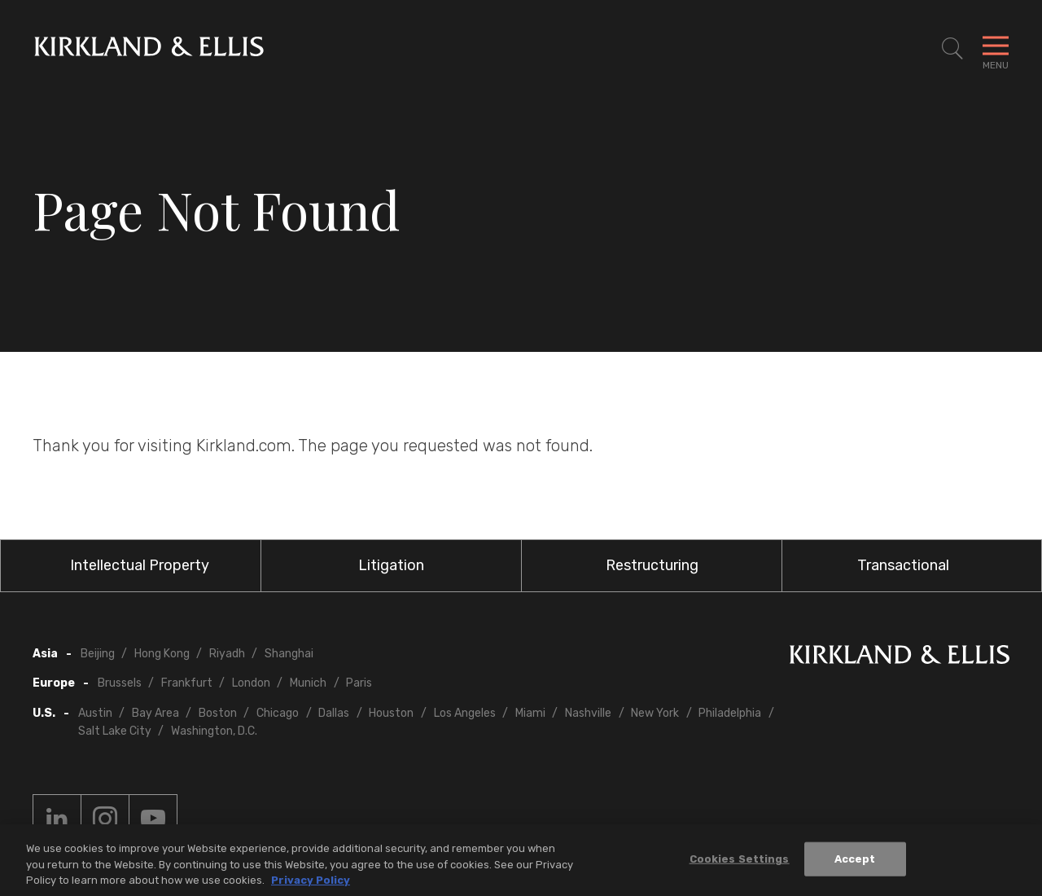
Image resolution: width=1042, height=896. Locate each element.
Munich (308, 683)
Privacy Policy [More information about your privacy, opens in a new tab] (310, 884)
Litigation (391, 565)
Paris (359, 683)
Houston (391, 713)
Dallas (333, 713)
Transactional (903, 565)
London (251, 683)
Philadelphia (729, 713)
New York (655, 713)
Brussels (120, 683)
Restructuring (652, 565)
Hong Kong (162, 654)
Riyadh (227, 654)
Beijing (98, 654)
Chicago (277, 713)
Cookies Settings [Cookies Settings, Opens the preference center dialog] (740, 863)
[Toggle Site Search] (952, 49)
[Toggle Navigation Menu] (995, 49)
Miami (530, 713)
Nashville (588, 713)
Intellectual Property (139, 565)
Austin (95, 713)
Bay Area (155, 713)
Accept (855, 863)
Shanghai (289, 654)
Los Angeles (465, 713)
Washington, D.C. (214, 731)
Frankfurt (186, 683)
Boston (218, 713)
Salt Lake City (114, 731)
